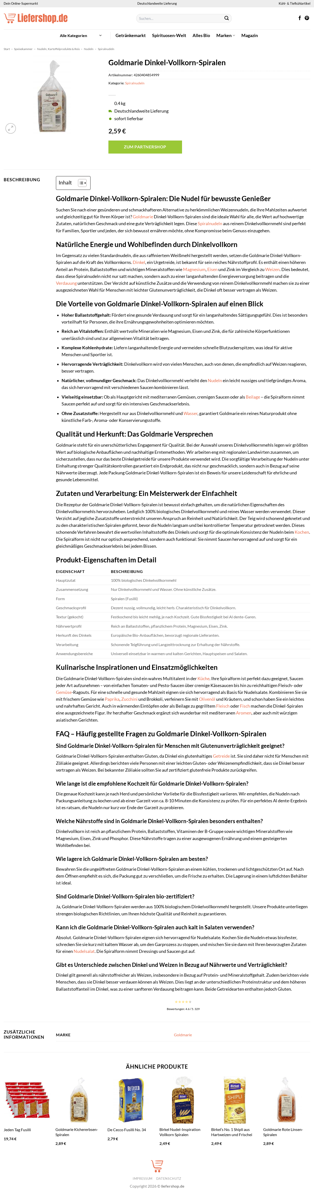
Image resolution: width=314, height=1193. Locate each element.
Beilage (253, 397)
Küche (203, 678)
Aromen (243, 712)
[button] (80, 36)
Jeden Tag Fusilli (17, 1129)
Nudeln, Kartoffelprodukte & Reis (58, 49)
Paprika (112, 699)
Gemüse (64, 692)
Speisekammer (23, 49)
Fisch (245, 706)
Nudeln (88, 49)
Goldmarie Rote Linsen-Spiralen (283, 1132)
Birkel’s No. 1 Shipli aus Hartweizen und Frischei (231, 1132)
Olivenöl (207, 699)
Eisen (212, 269)
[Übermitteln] (226, 18)
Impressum (143, 1178)
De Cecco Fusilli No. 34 (126, 1129)
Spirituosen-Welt (169, 35)
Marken (225, 35)
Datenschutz (168, 1178)
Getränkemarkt (131, 35)
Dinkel (139, 262)
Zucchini (129, 699)
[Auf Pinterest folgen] (307, 18)
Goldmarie (143, 216)
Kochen (302, 532)
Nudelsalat (84, 951)
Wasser (190, 413)
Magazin (249, 35)
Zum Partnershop (145, 146)
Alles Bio (201, 35)
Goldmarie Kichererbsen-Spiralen (76, 1132)
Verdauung (66, 283)
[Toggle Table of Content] (79, 183)
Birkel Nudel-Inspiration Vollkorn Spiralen (179, 1132)
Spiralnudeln (106, 49)
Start (7, 49)
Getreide (221, 756)
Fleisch (223, 706)
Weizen (272, 269)
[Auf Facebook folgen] (300, 18)
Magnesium (194, 269)
